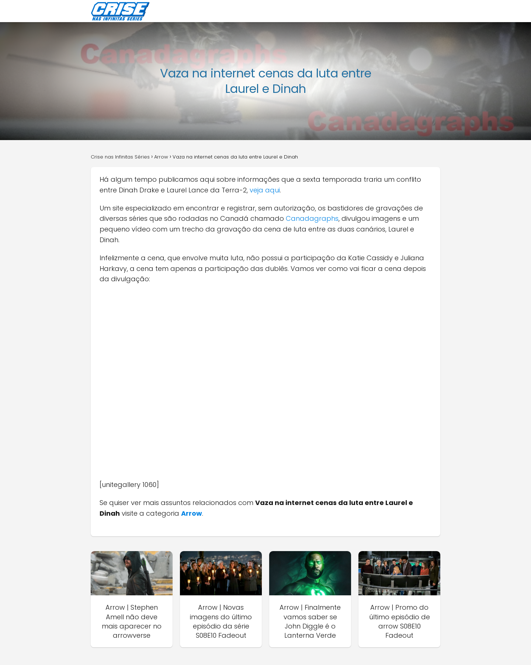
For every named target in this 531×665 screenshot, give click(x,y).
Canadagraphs (312, 218)
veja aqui (265, 190)
